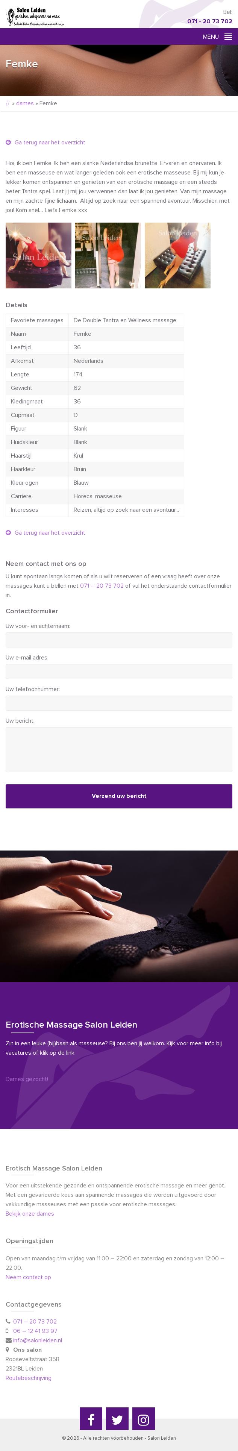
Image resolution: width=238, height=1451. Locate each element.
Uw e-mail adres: (27, 658)
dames (25, 103)
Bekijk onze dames (30, 1214)
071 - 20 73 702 (209, 21)
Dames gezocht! (27, 1079)
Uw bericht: (20, 721)
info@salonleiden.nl (37, 1340)
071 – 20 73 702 (102, 586)
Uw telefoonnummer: (33, 689)
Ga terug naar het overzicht (45, 142)
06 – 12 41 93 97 (35, 1331)
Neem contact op (28, 1277)
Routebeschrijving (29, 1378)
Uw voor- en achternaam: (38, 626)
